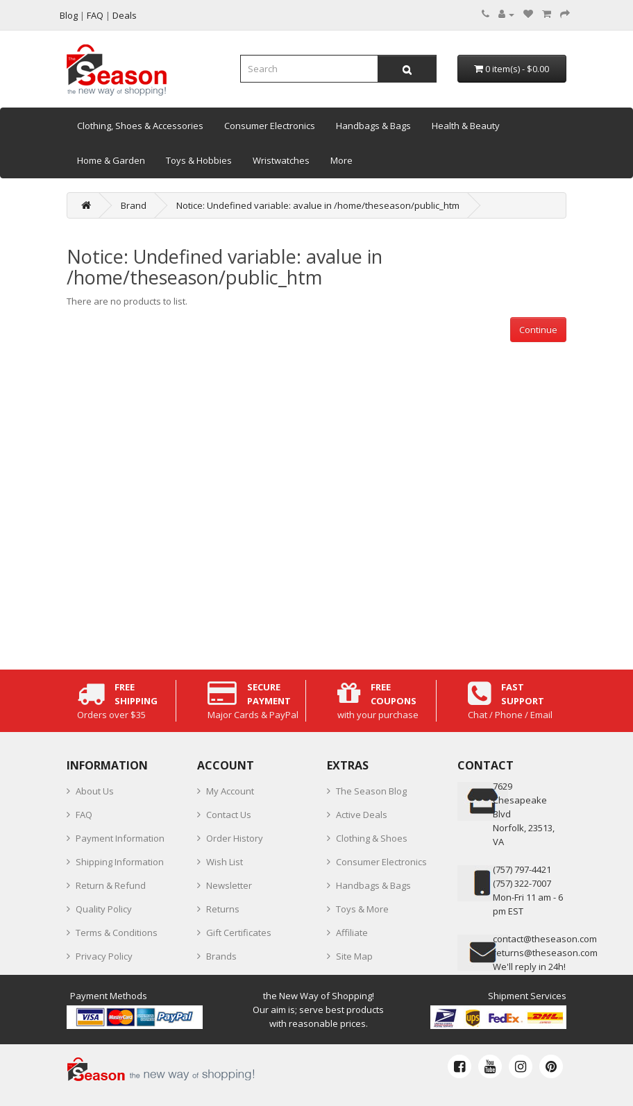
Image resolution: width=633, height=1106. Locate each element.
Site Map (354, 956)
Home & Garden (111, 160)
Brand (133, 205)
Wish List (224, 862)
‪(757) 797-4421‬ (522, 869)
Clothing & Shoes (371, 838)
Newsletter (229, 885)
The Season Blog (371, 791)
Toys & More (362, 909)
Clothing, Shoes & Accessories (140, 125)
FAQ (84, 814)
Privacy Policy (104, 956)
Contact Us (228, 814)
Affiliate (352, 932)
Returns (222, 909)
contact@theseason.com (545, 939)
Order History (234, 838)
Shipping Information (120, 862)
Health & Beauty (466, 125)
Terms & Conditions (117, 932)
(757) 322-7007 (522, 883)
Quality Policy (104, 909)
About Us (95, 791)
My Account (230, 791)
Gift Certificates (238, 932)
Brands (221, 956)
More (341, 160)
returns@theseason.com (545, 952)
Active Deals (361, 814)
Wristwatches (281, 160)
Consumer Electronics (269, 125)
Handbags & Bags (373, 125)
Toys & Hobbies (199, 160)
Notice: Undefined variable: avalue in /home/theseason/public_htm (317, 205)
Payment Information (120, 838)
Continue (538, 329)
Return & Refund (111, 885)
